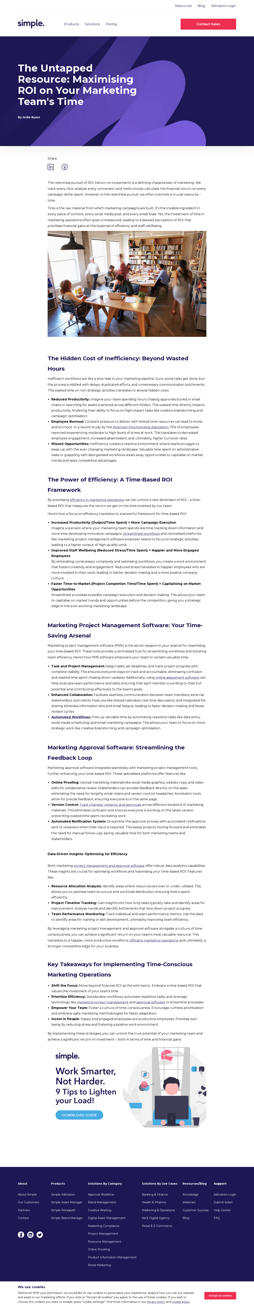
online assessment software (177, 677)
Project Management (103, 1233)
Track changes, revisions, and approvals (110, 805)
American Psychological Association (140, 427)
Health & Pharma (154, 1202)
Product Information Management (112, 1257)
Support (220, 1183)
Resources (183, 6)
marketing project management (103, 1002)
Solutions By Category (105, 1183)
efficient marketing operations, (154, 940)
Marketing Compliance (103, 1226)
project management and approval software (109, 866)
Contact (23, 1218)
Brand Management (102, 1202)
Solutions (92, 24)
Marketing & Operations (158, 1210)
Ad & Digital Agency (156, 1218)
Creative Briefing (99, 1210)
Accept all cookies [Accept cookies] (220, 1295)
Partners (24, 1210)
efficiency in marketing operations (97, 500)
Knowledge (190, 1194)
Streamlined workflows (141, 534)
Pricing (111, 24)
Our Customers (28, 1202)
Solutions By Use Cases (159, 1183)
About (22, 1183)
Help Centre (222, 1210)
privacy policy (156, 1302)
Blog (201, 6)
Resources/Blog (195, 1183)
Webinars (189, 1202)
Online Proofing (99, 1249)
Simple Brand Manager (67, 1218)
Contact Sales (208, 24)
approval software (150, 1002)
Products (71, 24)
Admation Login (223, 6)
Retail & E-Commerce (157, 1226)
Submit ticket (223, 1202)
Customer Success (196, 1210)
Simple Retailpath (63, 1210)
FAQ (217, 1218)
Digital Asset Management (106, 1218)
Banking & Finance (155, 1194)
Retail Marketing (99, 1265)
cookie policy (181, 1302)
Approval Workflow (101, 1194)
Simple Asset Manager (66, 1202)
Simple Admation (63, 1194)
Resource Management (104, 1241)
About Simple (27, 1194)
